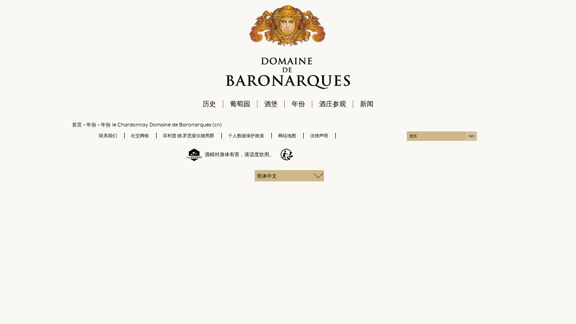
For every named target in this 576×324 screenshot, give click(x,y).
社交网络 (140, 136)
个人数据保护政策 (246, 136)
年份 (91, 125)
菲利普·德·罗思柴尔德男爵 (188, 136)
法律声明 (319, 136)
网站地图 (287, 136)
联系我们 (108, 136)
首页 (77, 125)
